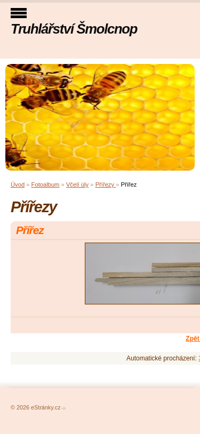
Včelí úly (77, 184)
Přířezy (105, 184)
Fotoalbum (45, 184)
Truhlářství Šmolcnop (74, 28)
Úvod (18, 184)
